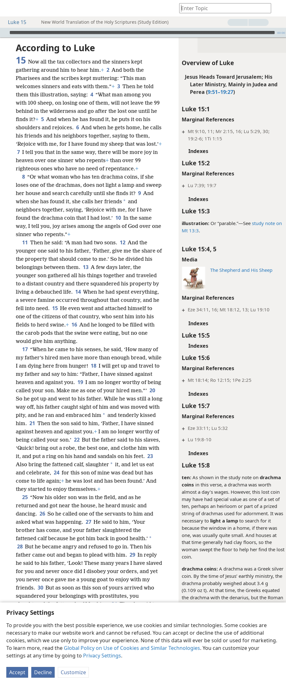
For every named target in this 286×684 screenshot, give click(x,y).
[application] (143, 32)
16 (74, 324)
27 (88, 530)
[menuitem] (9, 8)
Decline (43, 672)
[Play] (4, 32)
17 (25, 349)
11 (25, 242)
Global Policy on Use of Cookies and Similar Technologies (132, 647)
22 (119, 439)
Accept (17, 672)
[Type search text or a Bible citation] (222, 8)
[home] (9, 8)
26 (42, 521)
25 (25, 505)
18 (108, 365)
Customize (73, 672)
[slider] (142, 32)
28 (20, 554)
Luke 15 (14, 22)
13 (85, 267)
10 (118, 217)
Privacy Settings (102, 655)
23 (68, 464)
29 (132, 562)
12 (122, 242)
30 (61, 595)
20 (37, 398)
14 (78, 291)
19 (99, 382)
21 (71, 423)
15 (55, 308)
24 (126, 472)
